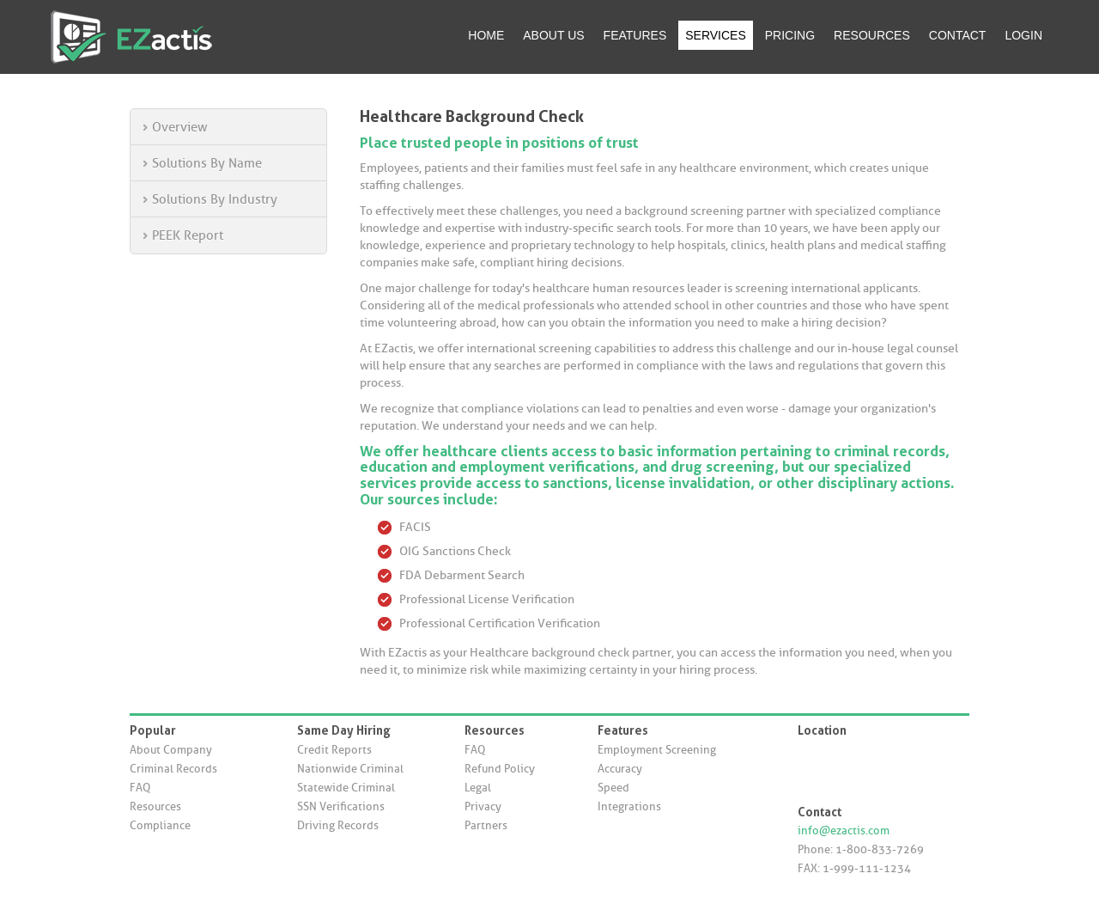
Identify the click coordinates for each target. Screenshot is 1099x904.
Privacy (482, 806)
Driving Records (338, 825)
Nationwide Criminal (350, 768)
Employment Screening (657, 749)
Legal (477, 787)
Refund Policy (499, 768)
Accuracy (620, 768)
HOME (486, 35)
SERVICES (715, 35)
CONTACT (958, 35)
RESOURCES (872, 35)
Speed (613, 787)
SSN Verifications (341, 806)
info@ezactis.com (844, 830)
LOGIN (1023, 35)
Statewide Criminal (346, 787)
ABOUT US (553, 35)
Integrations (629, 806)
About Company (171, 749)
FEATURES (635, 35)
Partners (485, 825)
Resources (155, 806)
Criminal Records (173, 768)
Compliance (160, 825)
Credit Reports (334, 749)
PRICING (790, 35)
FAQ (140, 787)
